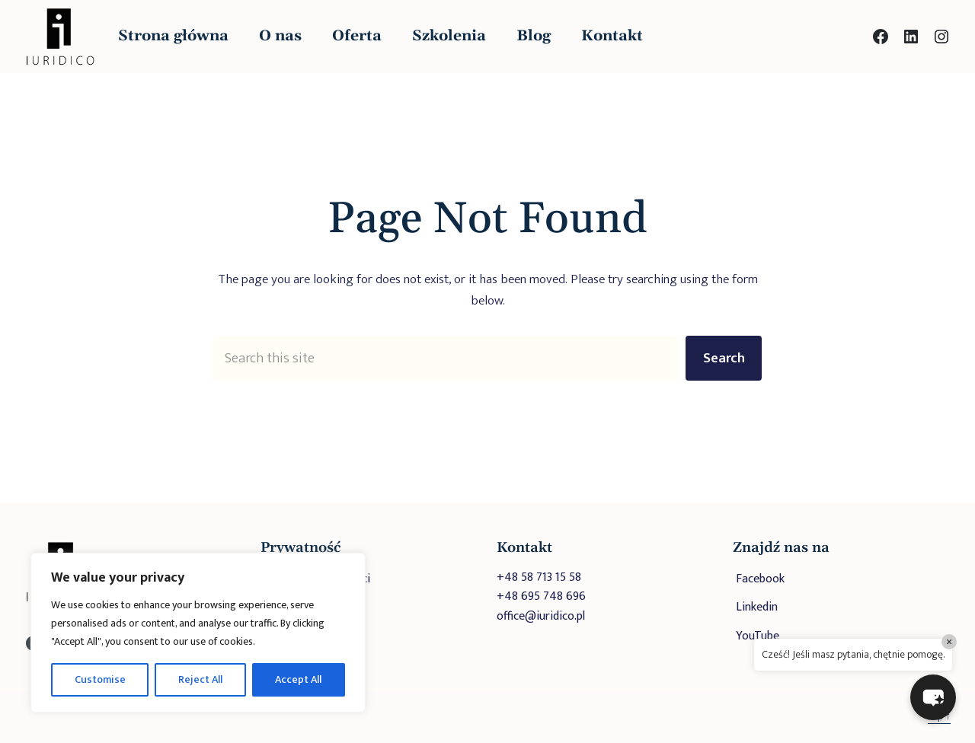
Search (724, 358)
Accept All (298, 679)
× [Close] (949, 642)
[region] (198, 633)
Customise (100, 679)
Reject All (200, 679)
